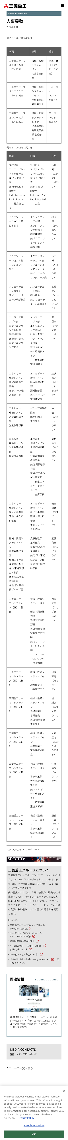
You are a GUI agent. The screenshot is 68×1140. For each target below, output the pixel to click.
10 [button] (55, 979)
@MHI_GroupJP (18, 949)
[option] (35, 1005)
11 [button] (57, 979)
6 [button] (46, 979)
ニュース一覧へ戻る (21, 1068)
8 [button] (50, 979)
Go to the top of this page (61, 1083)
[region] (34, 1113)
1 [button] (35, 979)
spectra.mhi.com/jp (20, 936)
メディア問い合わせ (26, 1054)
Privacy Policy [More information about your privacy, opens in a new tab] (26, 1118)
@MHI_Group (34, 945)
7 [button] (48, 979)
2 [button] (37, 979)
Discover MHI (27, 940)
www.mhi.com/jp (19, 928)
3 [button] (39, 979)
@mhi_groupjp (30, 954)
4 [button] (42, 979)
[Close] (64, 1091)
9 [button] (52, 979)
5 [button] (44, 979)
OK (34, 1134)
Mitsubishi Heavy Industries (35, 959)
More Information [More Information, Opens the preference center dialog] (34, 1125)
